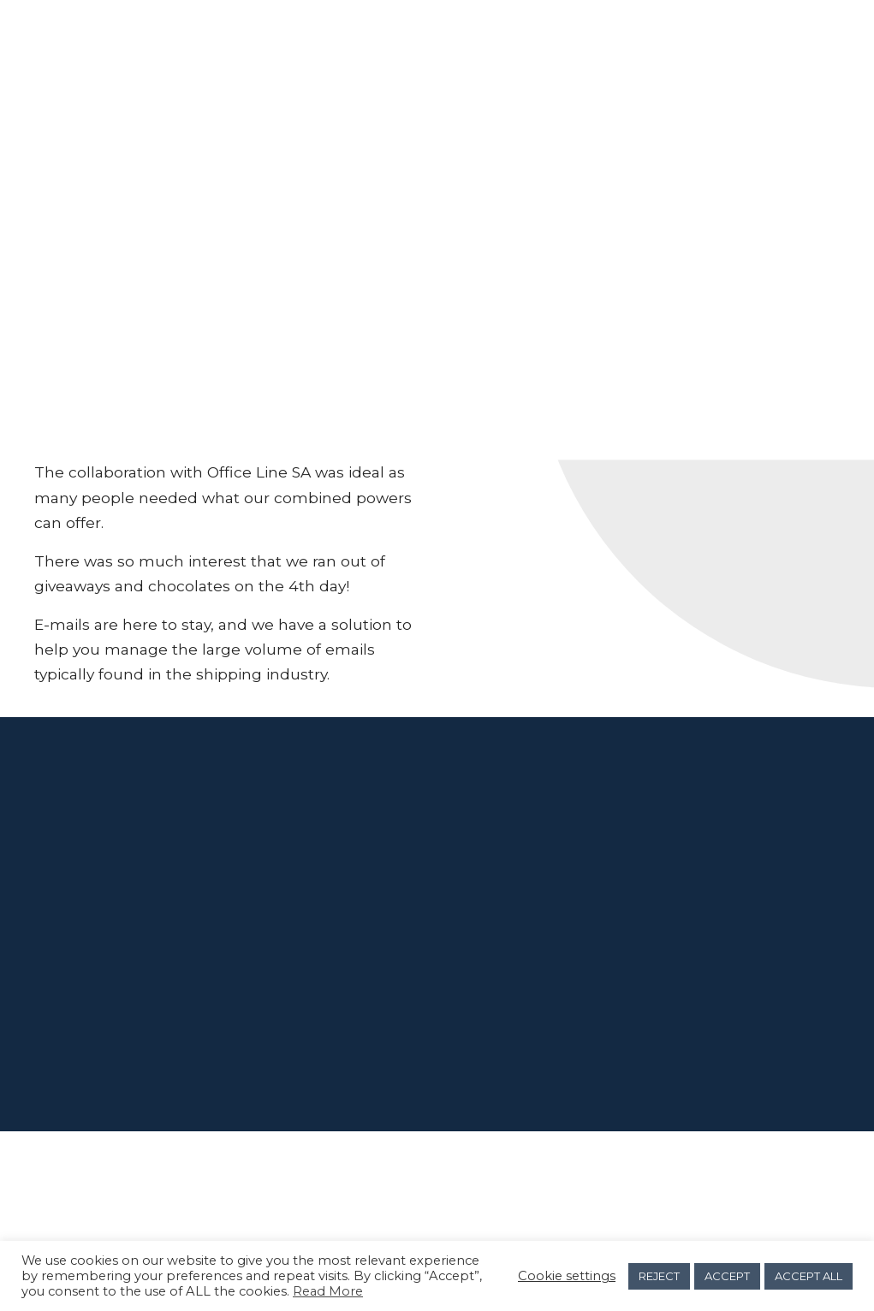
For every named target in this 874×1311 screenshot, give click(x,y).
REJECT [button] (659, 1276)
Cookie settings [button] (566, 1276)
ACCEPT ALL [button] (808, 1276)
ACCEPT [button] (727, 1276)
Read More (328, 1291)
